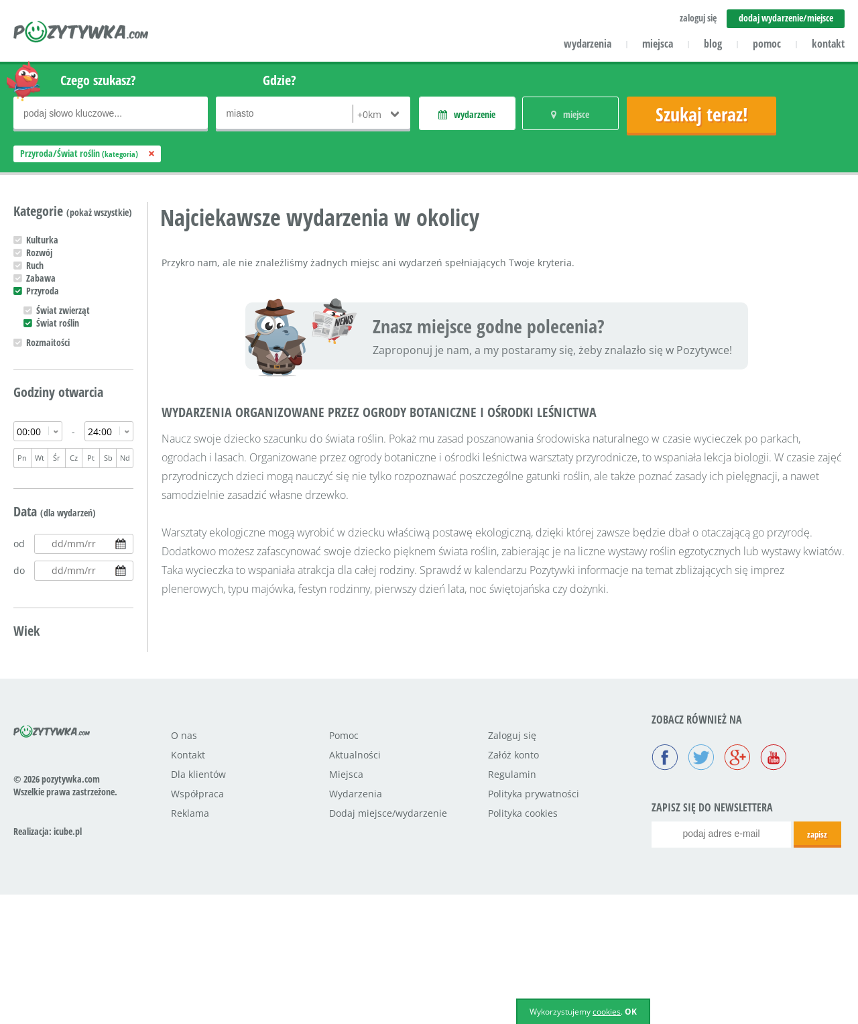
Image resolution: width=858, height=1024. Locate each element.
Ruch (35, 265)
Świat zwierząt (63, 310)
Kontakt (188, 884)
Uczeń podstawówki (62, 685)
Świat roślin (57, 323)
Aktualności (355, 884)
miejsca (657, 43)
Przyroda (42, 290)
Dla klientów (198, 903)
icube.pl (68, 960)
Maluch (39, 659)
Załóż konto (513, 884)
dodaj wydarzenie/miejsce (786, 17)
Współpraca (197, 923)
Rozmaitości (48, 342)
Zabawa (41, 278)
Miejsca (346, 903)
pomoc (767, 43)
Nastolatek (46, 697)
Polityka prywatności (533, 923)
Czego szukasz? (98, 80)
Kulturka (42, 239)
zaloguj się (698, 17)
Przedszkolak (50, 672)
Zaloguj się (512, 864)
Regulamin (512, 903)
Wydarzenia (355, 923)
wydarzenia (587, 43)
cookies (607, 1011)
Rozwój (39, 252)
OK (631, 1011)
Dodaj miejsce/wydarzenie (388, 942)
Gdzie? (279, 80)
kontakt (828, 43)
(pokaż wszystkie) (99, 212)
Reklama (190, 942)
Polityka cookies (523, 942)
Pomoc (344, 864)
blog (713, 43)
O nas (184, 864)
